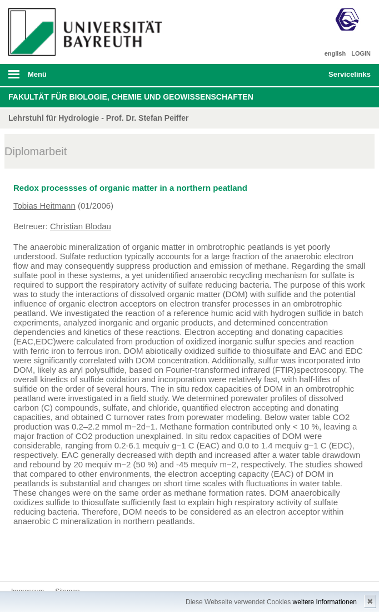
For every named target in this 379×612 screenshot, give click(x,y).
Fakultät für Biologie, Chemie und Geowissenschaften (130, 96)
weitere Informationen (325, 602)
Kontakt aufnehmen (20, 559)
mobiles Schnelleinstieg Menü (343, 78)
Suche (284, 75)
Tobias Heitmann (44, 205)
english (335, 53)
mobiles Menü (83, 78)
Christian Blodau (80, 226)
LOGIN (361, 53)
